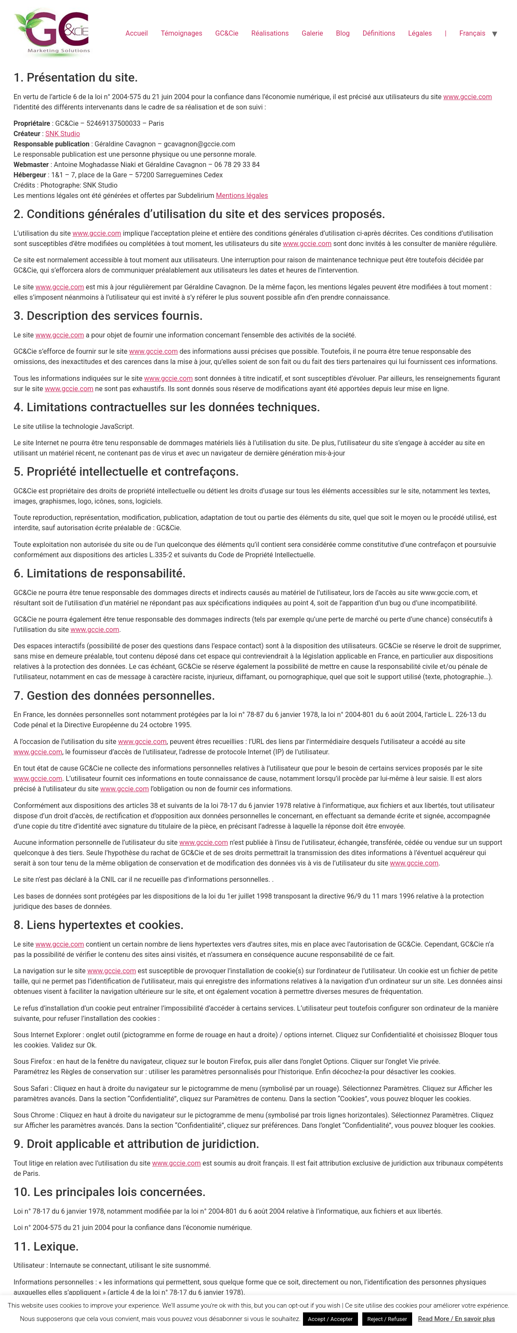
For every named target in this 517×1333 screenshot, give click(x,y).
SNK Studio (63, 134)
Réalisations (270, 33)
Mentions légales (242, 195)
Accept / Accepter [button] (330, 1319)
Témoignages (181, 33)
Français (472, 33)
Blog (343, 33)
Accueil (136, 33)
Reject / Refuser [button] (387, 1319)
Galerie (312, 33)
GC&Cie (227, 33)
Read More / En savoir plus (456, 1319)
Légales (420, 33)
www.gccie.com (468, 97)
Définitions (379, 33)
